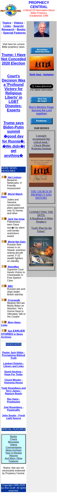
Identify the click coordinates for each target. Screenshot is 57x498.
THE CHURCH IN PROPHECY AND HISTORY (41, 195)
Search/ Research (13, 27)
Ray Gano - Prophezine (13, 400)
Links (7, 26)
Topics (6, 22)
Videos (18, 22)
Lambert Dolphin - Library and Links (13, 365)
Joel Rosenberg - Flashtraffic (13, 408)
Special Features (14, 32)
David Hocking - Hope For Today (13, 373)
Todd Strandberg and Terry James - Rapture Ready (13, 391)
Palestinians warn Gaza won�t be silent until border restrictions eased (15, 228)
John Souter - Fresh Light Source (13, 417)
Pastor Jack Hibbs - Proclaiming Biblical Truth (13, 355)
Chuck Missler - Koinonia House (13, 381)
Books (21, 29)
